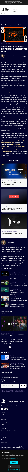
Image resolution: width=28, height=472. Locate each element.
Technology (4, 422)
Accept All (14, 462)
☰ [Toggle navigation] (25, 10)
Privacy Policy (23, 391)
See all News (6, 347)
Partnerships (21, 25)
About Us (3, 437)
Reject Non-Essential (14, 466)
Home (2, 25)
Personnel (3, 419)
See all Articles (7, 311)
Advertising (4, 439)
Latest (2, 414)
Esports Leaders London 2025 (8, 431)
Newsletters (15, 7)
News (6, 25)
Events (14, 9)
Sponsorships (13, 25)
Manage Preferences (14, 469)
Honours (14, 11)
